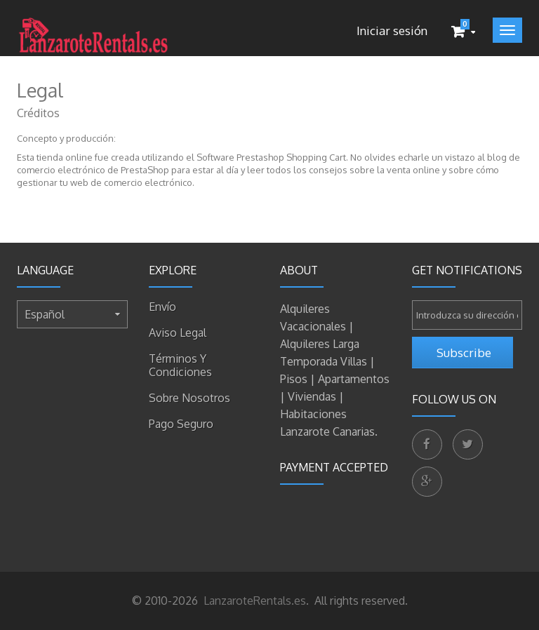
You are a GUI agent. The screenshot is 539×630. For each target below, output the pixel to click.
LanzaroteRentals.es (253, 601)
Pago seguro (181, 424)
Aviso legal (177, 333)
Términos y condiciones (180, 365)
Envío (162, 307)
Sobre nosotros (189, 398)
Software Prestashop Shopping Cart (271, 157)
